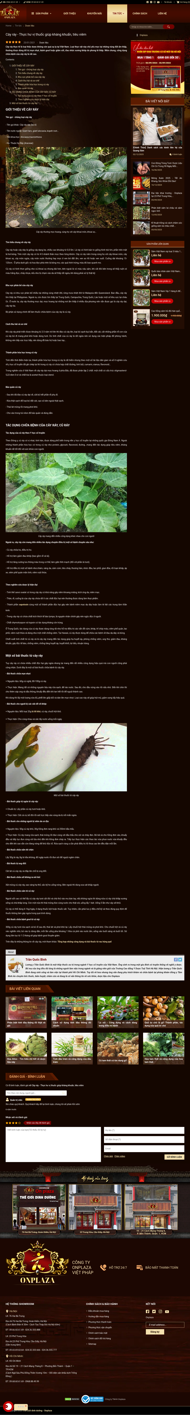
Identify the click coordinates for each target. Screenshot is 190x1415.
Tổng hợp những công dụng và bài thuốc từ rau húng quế (84, 941)
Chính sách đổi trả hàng (99, 1338)
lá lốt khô (36, 711)
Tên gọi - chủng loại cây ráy (31, 69)
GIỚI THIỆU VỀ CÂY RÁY (23, 65)
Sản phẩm (42, 13)
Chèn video (119, 1156)
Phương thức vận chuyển (100, 1327)
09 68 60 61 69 (37, 2)
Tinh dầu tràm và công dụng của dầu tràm (72, 1060)
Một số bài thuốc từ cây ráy (25, 103)
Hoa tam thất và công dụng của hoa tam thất (164, 1060)
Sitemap (92, 1344)
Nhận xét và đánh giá (16, 1117)
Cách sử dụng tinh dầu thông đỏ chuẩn (72, 1024)
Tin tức (119, 13)
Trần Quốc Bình (36, 959)
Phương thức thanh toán (99, 1322)
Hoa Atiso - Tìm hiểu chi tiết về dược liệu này (26, 1060)
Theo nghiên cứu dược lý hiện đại (34, 99)
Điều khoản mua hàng (98, 1311)
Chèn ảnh (108, 1156)
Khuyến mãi (94, 13)
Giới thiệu (70, 13)
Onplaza (144, 35)
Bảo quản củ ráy (26, 88)
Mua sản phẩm (161, 261)
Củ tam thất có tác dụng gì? (113, 1060)
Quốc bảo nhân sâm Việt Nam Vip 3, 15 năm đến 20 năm (165, 271)
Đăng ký (155, 1331)
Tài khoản (168, 2)
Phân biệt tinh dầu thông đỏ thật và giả (26, 1024)
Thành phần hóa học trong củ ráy (33, 84)
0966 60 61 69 (12, 2)
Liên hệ (162, 13)
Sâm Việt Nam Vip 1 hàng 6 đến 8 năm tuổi (166, 291)
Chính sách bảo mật (97, 1333)
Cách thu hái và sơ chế (28, 80)
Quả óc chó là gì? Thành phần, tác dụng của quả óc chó (164, 1024)
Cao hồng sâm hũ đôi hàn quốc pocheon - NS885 (166, 311)
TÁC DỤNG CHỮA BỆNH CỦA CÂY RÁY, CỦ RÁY (34, 92)
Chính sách (140, 13)
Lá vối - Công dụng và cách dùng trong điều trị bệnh (118, 1024)
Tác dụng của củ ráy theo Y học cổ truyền (37, 96)
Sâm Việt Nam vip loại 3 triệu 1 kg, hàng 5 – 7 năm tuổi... (166, 251)
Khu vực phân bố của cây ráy (32, 77)
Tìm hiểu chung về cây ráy (30, 73)
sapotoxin (23, 604)
